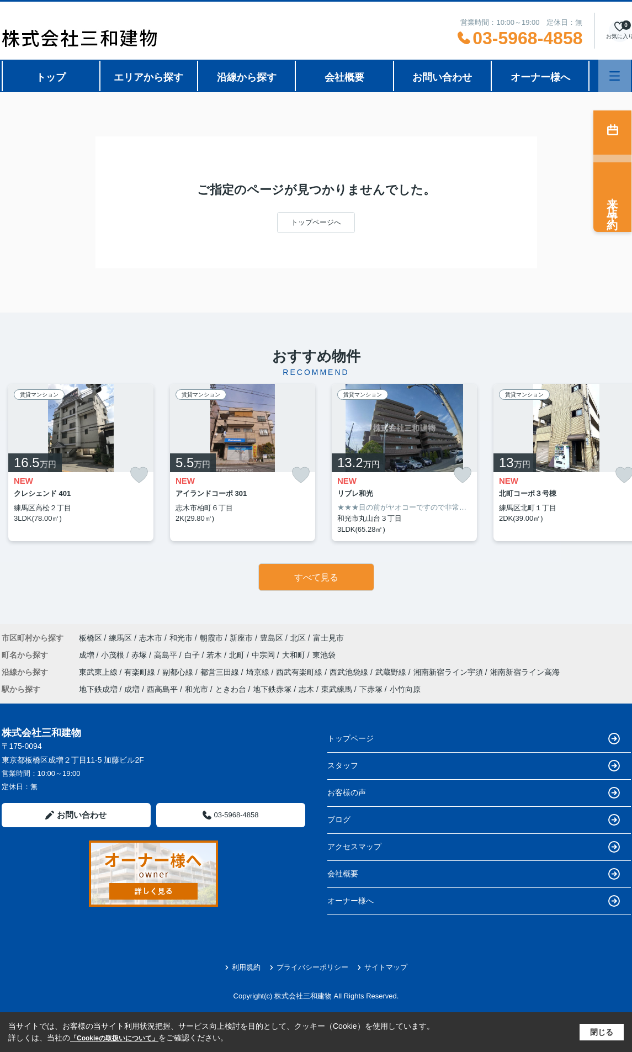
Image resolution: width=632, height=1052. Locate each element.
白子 (193, 655)
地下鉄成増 (98, 689)
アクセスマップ (473, 847)
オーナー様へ (540, 77)
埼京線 (259, 672)
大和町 (294, 655)
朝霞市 (211, 637)
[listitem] (81, 463)
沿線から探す (247, 77)
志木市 (150, 637)
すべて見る (316, 577)
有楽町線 (140, 672)
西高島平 (162, 689)
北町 (238, 655)
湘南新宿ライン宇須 (449, 672)
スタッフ (473, 765)
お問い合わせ (442, 77)
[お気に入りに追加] (139, 475)
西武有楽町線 (300, 672)
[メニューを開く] (614, 76)
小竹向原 (405, 689)
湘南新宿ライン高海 (525, 672)
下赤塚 (371, 689)
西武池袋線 (350, 672)
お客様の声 (473, 793)
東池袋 (324, 655)
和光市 (181, 637)
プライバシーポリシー (308, 967)
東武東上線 (99, 672)
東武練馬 (336, 689)
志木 (306, 689)
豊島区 (271, 637)
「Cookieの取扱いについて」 (114, 1038)
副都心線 (178, 672)
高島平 (166, 655)
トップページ (473, 738)
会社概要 (344, 77)
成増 (88, 655)
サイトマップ (382, 967)
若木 (215, 655)
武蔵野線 (391, 672)
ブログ (473, 820)
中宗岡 (264, 655)
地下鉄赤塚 (272, 689)
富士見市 (328, 637)
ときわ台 (230, 689)
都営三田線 (220, 672)
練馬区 (120, 637)
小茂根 (113, 655)
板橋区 (90, 637)
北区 (298, 637)
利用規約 (243, 967)
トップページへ (316, 222)
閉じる (601, 1032)
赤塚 (140, 655)
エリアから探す (148, 77)
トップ (51, 77)
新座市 (241, 637)
